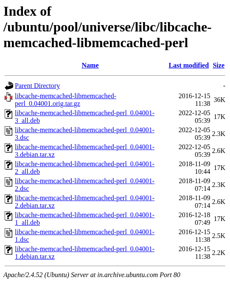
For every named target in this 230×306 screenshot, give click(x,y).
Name (90, 65)
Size (218, 65)
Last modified (188, 65)
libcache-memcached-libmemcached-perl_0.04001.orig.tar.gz (65, 99)
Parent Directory (37, 85)
